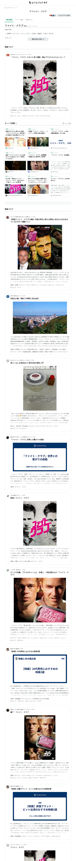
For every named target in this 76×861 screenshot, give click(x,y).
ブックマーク (10, 129)
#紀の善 (18, 426)
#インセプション (27, 698)
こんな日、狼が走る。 (16, 569)
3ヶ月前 (29, 54)
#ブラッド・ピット (16, 116)
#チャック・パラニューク (56, 285)
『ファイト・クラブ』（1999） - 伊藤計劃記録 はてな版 (60, 132)
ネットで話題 (19, 19)
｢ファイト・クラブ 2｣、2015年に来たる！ (60, 179)
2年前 (32, 709)
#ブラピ (25, 116)
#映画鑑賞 (18, 698)
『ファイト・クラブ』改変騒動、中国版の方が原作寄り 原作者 (38, 156)
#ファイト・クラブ (33, 116)
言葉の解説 (9, 19)
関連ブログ (29, 19)
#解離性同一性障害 (37, 352)
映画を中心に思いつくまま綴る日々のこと (20, 437)
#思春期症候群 (27, 352)
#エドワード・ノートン (47, 638)
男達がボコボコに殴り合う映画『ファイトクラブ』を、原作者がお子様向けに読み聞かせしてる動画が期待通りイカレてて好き (15, 133)
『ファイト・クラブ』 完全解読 (60, 155)
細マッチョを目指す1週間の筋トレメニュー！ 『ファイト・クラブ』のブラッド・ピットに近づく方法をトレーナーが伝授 (38, 180)
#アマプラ (43, 778)
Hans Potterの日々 (15, 296)
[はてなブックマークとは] (16, 123)
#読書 (16, 285)
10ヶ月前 (23, 296)
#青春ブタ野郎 (48, 352)
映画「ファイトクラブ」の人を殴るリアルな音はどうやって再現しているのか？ (15, 156)
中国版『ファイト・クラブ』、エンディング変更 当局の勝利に (38, 132)
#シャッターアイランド (61, 352)
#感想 (16, 561)
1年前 (32, 360)
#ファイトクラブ (45, 116)
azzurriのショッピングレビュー (18, 54)
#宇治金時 (25, 426)
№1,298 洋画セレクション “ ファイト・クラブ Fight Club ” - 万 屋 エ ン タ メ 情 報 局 (15, 180)
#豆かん (12, 426)
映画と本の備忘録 (14, 648)
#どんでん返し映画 (24, 561)
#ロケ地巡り (62, 349)
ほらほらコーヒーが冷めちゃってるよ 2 (20, 360)
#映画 (12, 285)
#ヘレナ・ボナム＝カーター (31, 778)
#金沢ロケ (48, 349)
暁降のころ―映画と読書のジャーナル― (20, 709)
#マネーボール (56, 836)
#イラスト (32, 426)
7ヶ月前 (33, 216)
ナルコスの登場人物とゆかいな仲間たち (20, 216)
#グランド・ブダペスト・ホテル (19, 701)
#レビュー (13, 640)
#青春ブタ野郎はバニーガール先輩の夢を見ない (24, 349)
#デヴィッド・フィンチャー (39, 285)
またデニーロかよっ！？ (16, 844)
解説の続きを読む (38, 39)
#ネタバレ (20, 640)
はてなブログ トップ (11, 7)
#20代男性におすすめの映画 (41, 698)
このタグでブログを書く (64, 15)
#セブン (48, 836)
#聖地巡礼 (55, 349)
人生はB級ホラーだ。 (15, 495)
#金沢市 (41, 349)
